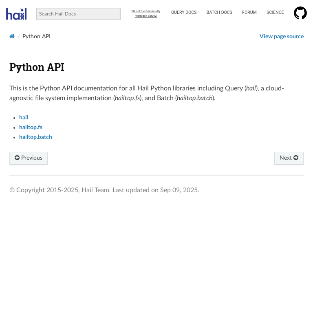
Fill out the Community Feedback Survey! (146, 14)
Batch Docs (219, 12)
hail (23, 118)
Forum (249, 12)
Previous (28, 158)
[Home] (12, 36)
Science (275, 12)
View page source (282, 37)
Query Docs (183, 12)
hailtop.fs (30, 127)
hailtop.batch (35, 137)
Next (289, 158)
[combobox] (78, 14)
